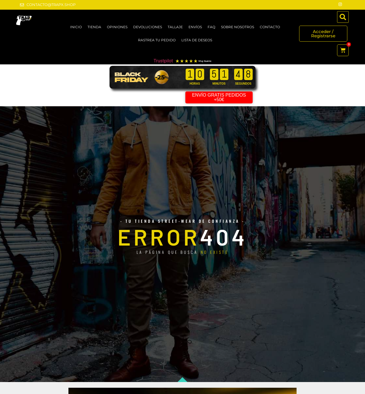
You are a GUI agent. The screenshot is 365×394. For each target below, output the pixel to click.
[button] (343, 17)
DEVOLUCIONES (147, 27)
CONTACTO (270, 27)
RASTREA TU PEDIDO (157, 40)
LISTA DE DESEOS (196, 40)
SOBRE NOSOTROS (237, 27)
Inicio (76, 27)
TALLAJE (175, 27)
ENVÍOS (195, 27)
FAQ (211, 27)
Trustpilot (163, 61)
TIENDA (94, 27)
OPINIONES (117, 27)
